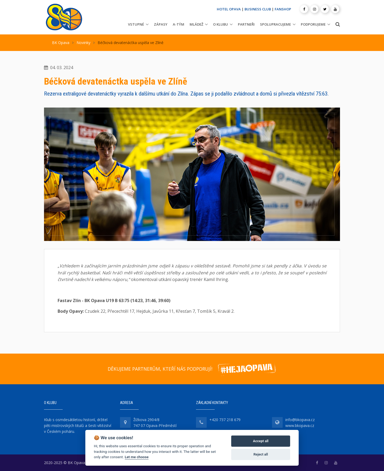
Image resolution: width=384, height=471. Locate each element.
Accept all (260, 441)
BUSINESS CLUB (258, 9)
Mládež (196, 24)
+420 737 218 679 (225, 419)
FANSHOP (283, 9)
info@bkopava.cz (300, 419)
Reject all (261, 454)
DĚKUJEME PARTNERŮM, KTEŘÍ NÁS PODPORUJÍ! (160, 369)
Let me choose (137, 457)
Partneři (246, 24)
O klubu (220, 24)
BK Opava (60, 42)
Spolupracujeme (275, 24)
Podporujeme (313, 24)
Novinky (83, 42)
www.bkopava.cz (299, 425)
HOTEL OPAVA (229, 9)
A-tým (178, 24)
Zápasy (160, 24)
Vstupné (136, 24)
